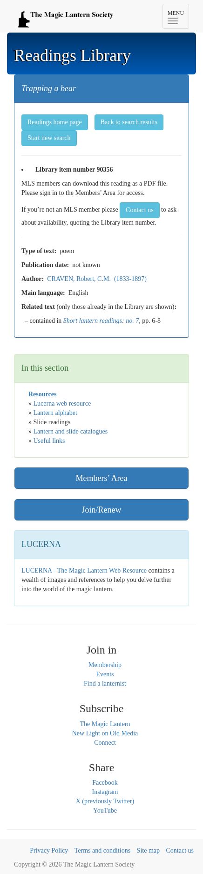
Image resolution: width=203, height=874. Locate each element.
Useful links (49, 440)
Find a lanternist (105, 683)
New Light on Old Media (105, 733)
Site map (148, 850)
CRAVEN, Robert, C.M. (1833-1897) (97, 278)
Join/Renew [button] (102, 509)
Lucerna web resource (62, 403)
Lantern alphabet (55, 412)
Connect (105, 742)
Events (105, 674)
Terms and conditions (102, 850)
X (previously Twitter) (105, 801)
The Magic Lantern (105, 724)
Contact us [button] (140, 210)
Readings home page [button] (54, 122)
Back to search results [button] (129, 122)
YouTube (105, 810)
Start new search (49, 137)
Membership (105, 664)
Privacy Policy (49, 850)
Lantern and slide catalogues (71, 431)
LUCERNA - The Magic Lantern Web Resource (84, 570)
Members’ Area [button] (101, 478)
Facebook (104, 782)
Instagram (105, 791)
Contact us (180, 850)
